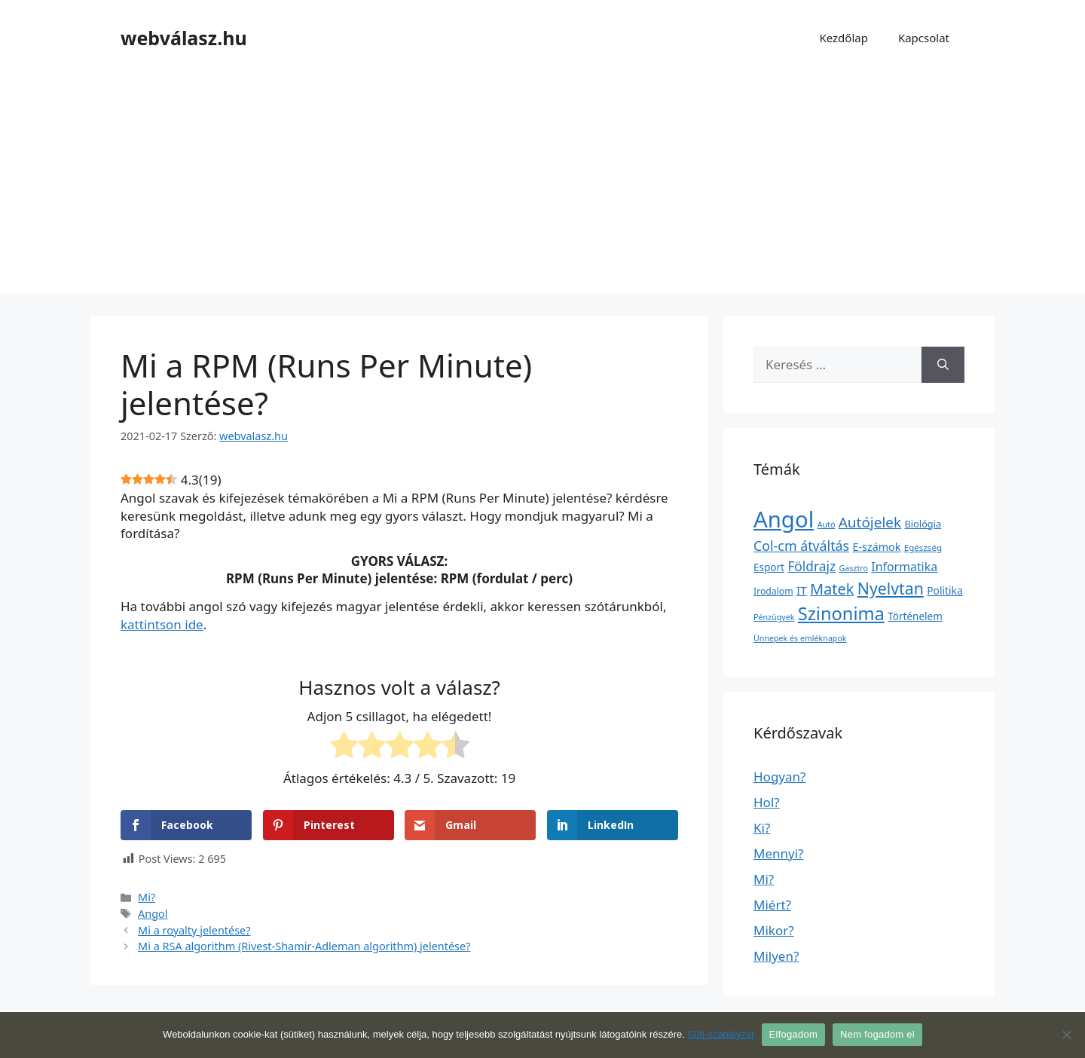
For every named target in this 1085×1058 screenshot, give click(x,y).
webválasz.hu (184, 37)
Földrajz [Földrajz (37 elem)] (811, 566)
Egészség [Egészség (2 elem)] (923, 547)
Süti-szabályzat (720, 1034)
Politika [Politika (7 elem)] (944, 590)
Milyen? (776, 956)
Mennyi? (778, 853)
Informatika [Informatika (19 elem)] (904, 566)
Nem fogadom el (877, 1034)
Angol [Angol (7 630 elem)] (783, 519)
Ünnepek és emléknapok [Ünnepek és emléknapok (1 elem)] (800, 638)
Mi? (146, 897)
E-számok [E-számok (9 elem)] (877, 547)
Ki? (761, 827)
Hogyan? (779, 776)
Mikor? (773, 930)
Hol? (766, 802)
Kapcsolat (923, 37)
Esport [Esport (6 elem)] (768, 567)
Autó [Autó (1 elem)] (827, 524)
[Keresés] (942, 365)
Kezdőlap (843, 37)
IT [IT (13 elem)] (801, 590)
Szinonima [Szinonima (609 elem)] (841, 613)
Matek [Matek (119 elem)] (832, 589)
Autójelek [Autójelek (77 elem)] (870, 522)
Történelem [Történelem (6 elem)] (915, 616)
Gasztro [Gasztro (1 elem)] (853, 568)
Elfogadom (793, 1034)
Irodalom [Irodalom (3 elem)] (773, 591)
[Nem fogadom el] (1066, 1034)
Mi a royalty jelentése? (194, 930)
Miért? (772, 904)
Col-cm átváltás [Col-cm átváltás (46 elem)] (801, 546)
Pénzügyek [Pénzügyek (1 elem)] (773, 617)
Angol (153, 914)
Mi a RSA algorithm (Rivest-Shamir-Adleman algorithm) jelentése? (304, 946)
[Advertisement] (542, 188)
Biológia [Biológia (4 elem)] (923, 524)
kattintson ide (162, 624)
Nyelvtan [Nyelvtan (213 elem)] (890, 588)
